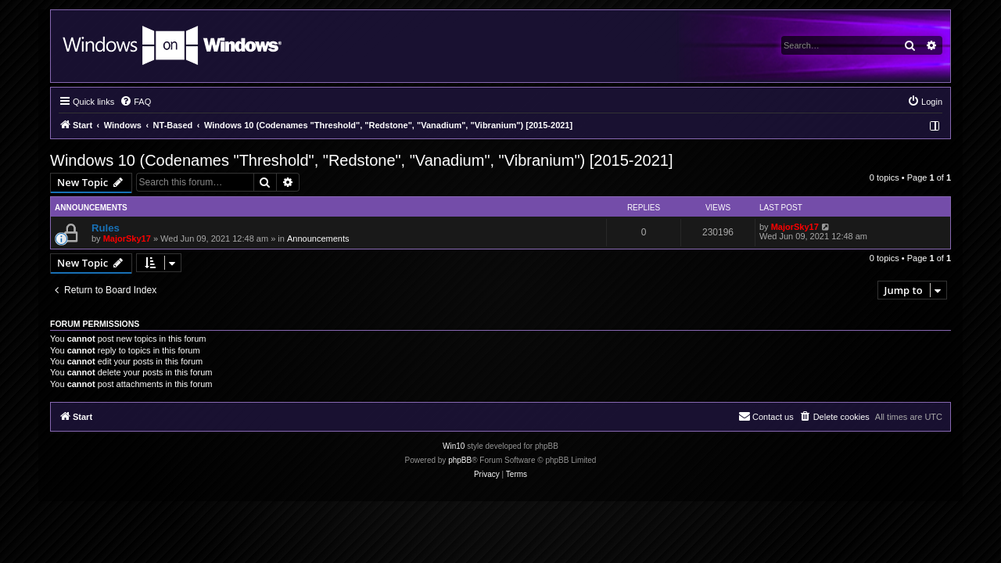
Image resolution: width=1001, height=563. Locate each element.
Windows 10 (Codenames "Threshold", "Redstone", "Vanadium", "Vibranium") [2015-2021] (361, 160)
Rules (105, 228)
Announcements (318, 238)
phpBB (460, 460)
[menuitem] (135, 101)
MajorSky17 (127, 238)
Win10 (454, 446)
